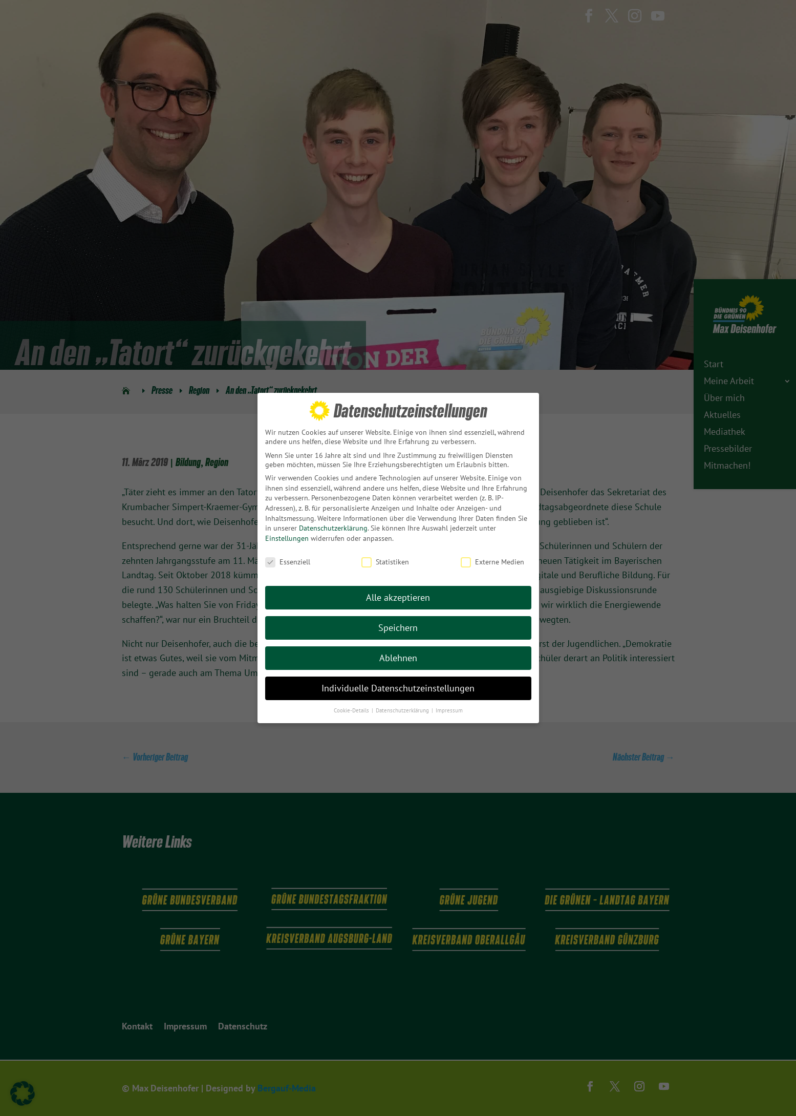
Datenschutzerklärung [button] (403, 704)
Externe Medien (492, 556)
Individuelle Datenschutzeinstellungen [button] (398, 683)
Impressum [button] (449, 704)
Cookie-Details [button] (352, 704)
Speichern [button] (398, 622)
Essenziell (287, 556)
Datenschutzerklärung (333, 523)
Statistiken (385, 556)
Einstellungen (287, 532)
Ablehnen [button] (398, 653)
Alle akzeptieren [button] (398, 592)
